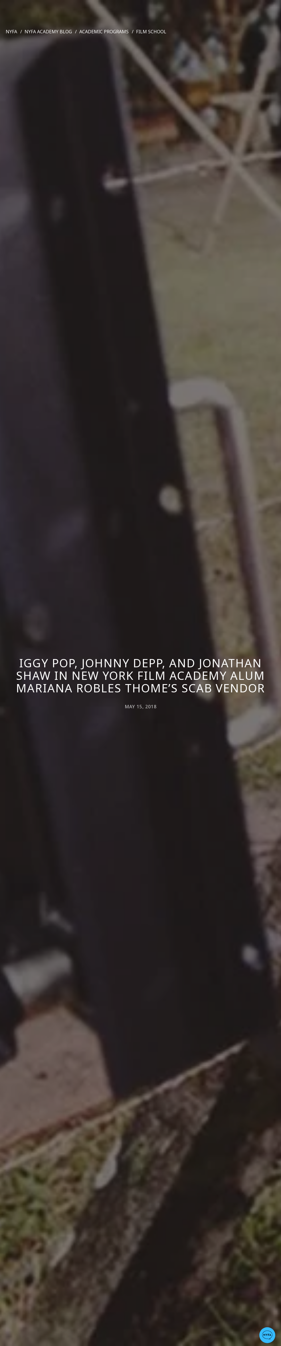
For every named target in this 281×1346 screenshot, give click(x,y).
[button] (267, 1335)
